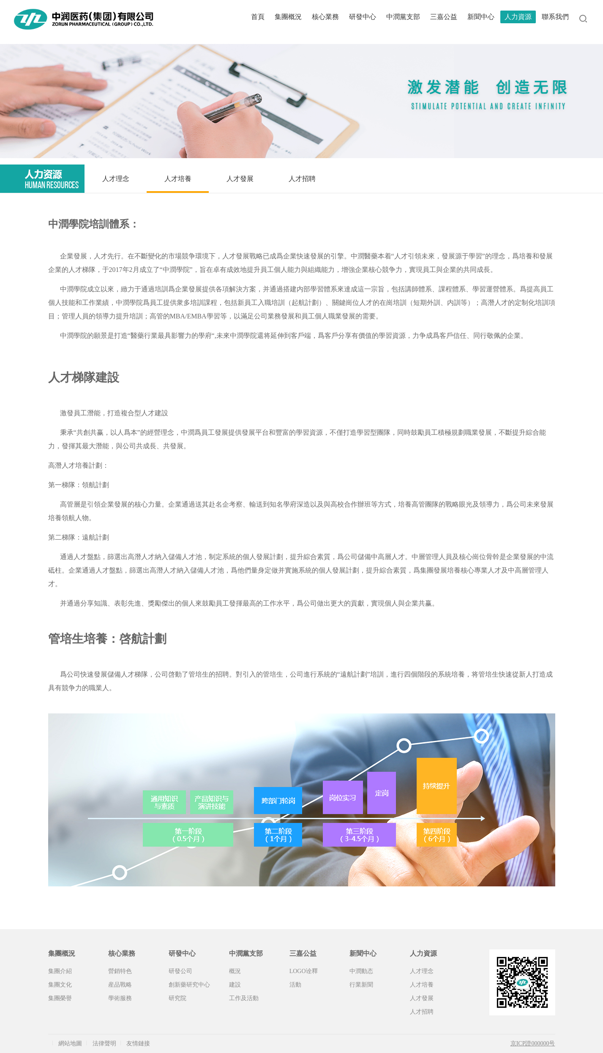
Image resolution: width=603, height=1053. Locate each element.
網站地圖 (70, 1043)
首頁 (258, 16)
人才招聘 (302, 178)
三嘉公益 (443, 16)
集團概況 (288, 16)
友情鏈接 (138, 1043)
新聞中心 (480, 16)
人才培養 (177, 178)
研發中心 (362, 16)
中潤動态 (361, 971)
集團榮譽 (60, 998)
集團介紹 (60, 971)
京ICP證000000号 (532, 1043)
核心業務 (325, 16)
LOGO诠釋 (303, 971)
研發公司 (180, 971)
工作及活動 (244, 998)
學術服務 (120, 998)
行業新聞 (361, 985)
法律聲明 (104, 1043)
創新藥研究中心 (189, 985)
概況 (235, 971)
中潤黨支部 (403, 16)
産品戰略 (120, 985)
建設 (235, 985)
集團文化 (60, 985)
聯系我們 (555, 16)
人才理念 (115, 178)
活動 (295, 985)
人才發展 (240, 178)
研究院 (177, 998)
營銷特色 (120, 971)
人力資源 (518, 16)
